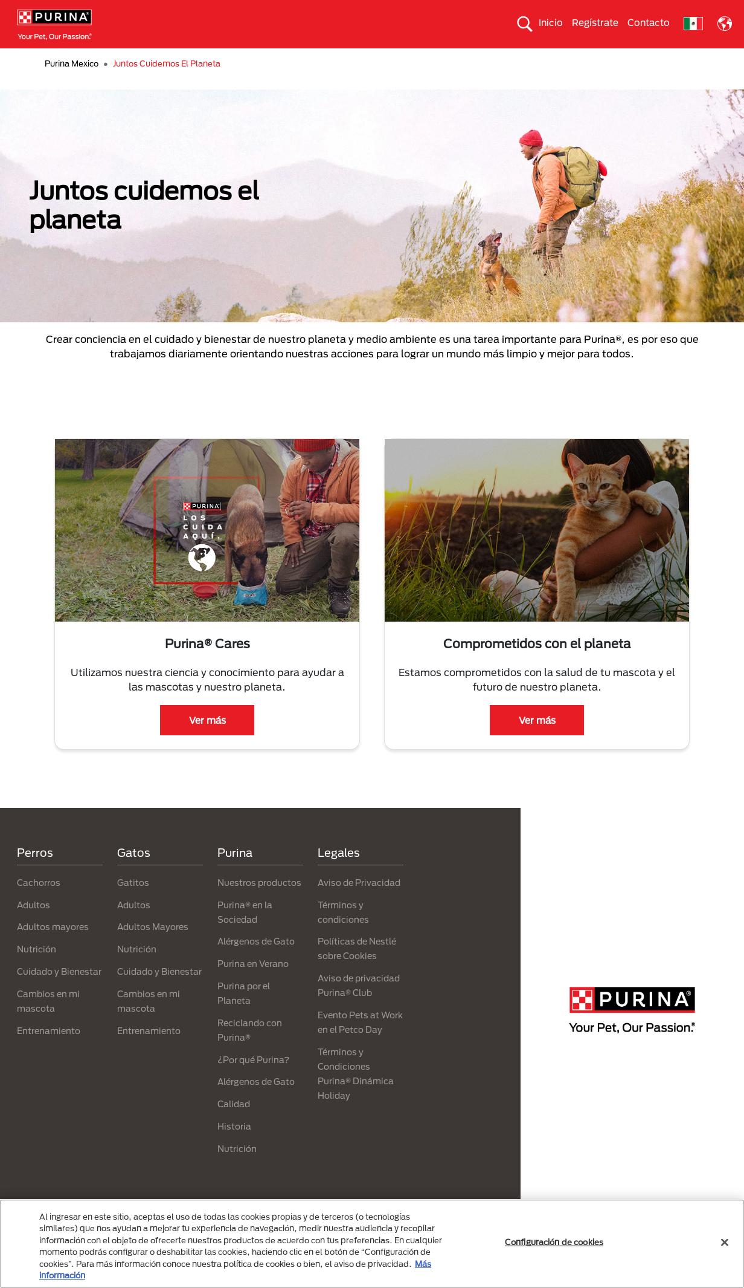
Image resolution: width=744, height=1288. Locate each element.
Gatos (99, 58)
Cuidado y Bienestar (59, 992)
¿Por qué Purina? (253, 1081)
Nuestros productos (263, 58)
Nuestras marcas (168, 58)
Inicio (551, 22)
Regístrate (595, 22)
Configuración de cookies (554, 1242)
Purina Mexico (71, 85)
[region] (372, 1243)
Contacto (648, 22)
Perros (51, 58)
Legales (339, 874)
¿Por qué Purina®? (584, 58)
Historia (234, 1147)
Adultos (33, 926)
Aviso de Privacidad (359, 904)
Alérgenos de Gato (256, 963)
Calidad (233, 1125)
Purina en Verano (253, 985)
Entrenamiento (48, 1052)
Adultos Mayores (152, 948)
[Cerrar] (724, 1242)
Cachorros (38, 904)
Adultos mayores (53, 948)
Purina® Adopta (674, 58)
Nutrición (36, 971)
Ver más (207, 741)
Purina (234, 874)
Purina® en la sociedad (370, 58)
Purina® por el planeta (481, 58)
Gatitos (133, 904)
